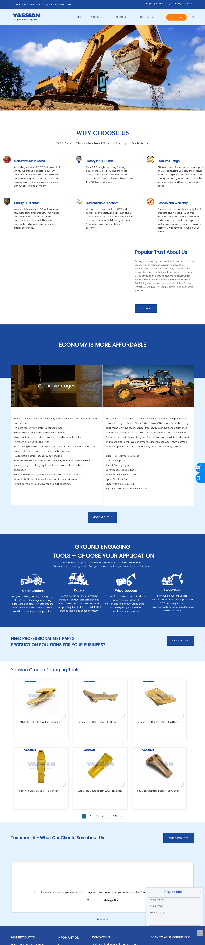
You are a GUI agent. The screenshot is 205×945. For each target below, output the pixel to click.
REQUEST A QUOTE (176, 17)
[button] (98, 919)
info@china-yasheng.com (56, 4)
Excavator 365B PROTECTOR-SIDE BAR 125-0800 (110, 722)
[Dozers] (79, 579)
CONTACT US (180, 640)
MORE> (145, 308)
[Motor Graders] (32, 579)
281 (115, 816)
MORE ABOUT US (103, 517)
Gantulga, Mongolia (102, 900)
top (200, 933)
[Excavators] (172, 579)
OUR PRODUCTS (178, 838)
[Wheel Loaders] (125, 579)
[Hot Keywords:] (193, 17)
